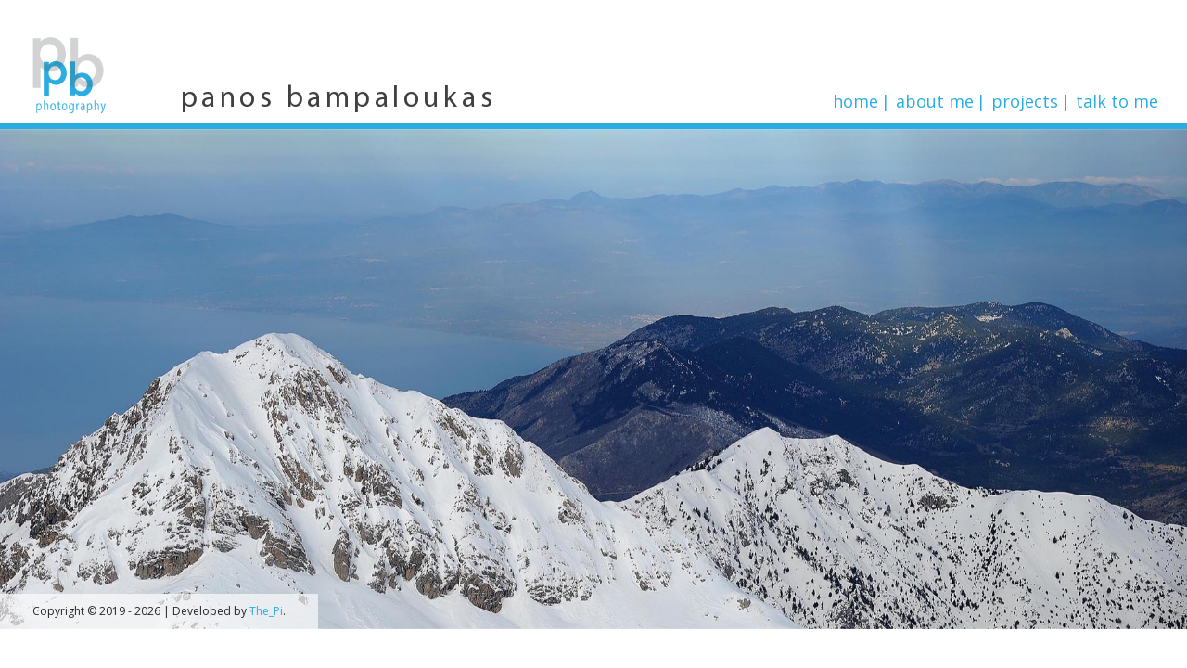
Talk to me (1117, 101)
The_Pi (266, 611)
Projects (1024, 101)
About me (935, 101)
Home (855, 101)
